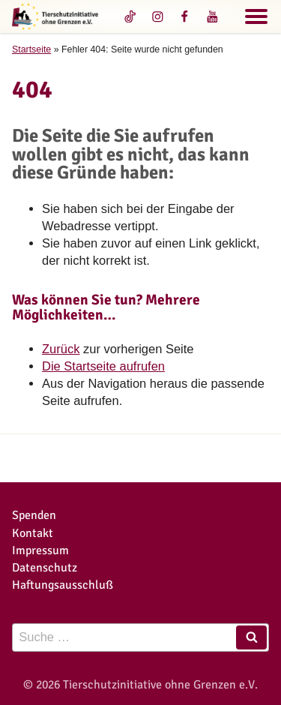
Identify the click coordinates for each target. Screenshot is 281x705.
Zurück (60, 349)
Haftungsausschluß (62, 584)
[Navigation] (256, 19)
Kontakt (32, 533)
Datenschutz (44, 567)
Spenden (34, 515)
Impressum (40, 550)
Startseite (31, 49)
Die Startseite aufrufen (103, 366)
